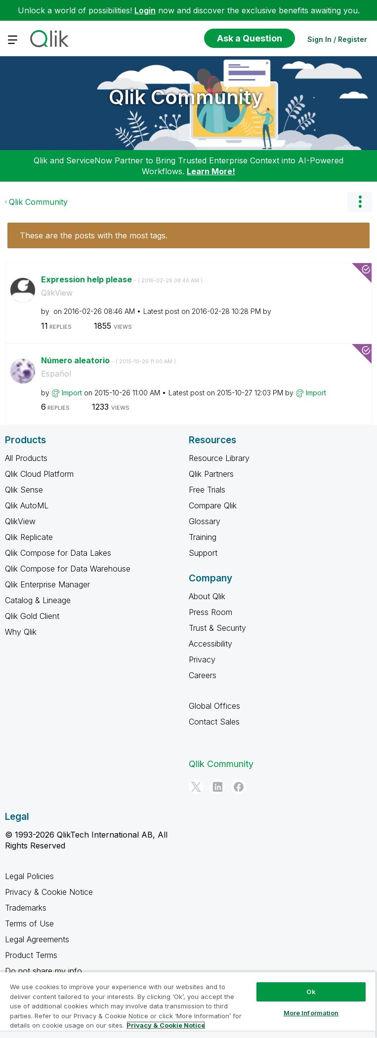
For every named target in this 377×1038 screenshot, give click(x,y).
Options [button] (359, 202)
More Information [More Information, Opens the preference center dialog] (311, 1013)
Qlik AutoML (26, 505)
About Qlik (207, 596)
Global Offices (214, 706)
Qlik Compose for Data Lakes (58, 553)
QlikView (57, 293)
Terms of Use (29, 923)
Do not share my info (44, 971)
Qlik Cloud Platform (39, 474)
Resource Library (219, 458)
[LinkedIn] (217, 786)
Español (56, 374)
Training (202, 537)
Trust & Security (217, 628)
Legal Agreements (37, 939)
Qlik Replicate (29, 537)
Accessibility (210, 644)
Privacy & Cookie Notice (49, 892)
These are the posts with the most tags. (94, 235)
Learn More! (211, 171)
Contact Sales (214, 722)
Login (145, 10)
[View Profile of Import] (72, 392)
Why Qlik (21, 632)
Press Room (210, 612)
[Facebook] (238, 786)
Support (203, 553)
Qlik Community (186, 97)
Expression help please (122, 279)
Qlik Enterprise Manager (47, 584)
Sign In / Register (337, 39)
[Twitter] (196, 786)
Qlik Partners (211, 474)
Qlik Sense (24, 490)
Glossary (204, 521)
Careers (202, 675)
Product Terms (31, 955)
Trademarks (25, 908)
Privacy (202, 659)
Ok (310, 992)
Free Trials (207, 490)
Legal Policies (29, 876)
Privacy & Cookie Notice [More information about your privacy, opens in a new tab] (165, 1025)
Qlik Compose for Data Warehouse (67, 569)
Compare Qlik (213, 505)
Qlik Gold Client (32, 616)
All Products (26, 458)
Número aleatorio (108, 360)
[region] (188, 1004)
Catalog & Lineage (38, 600)
